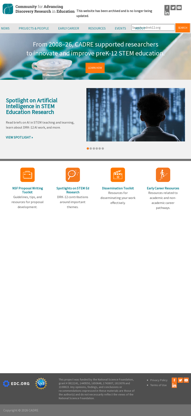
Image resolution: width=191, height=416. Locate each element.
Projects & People (34, 28)
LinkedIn (167, 12)
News (5, 28)
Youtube (179, 7)
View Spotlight (18, 137)
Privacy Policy (159, 380)
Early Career (68, 28)
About (140, 28)
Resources (97, 28)
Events (120, 28)
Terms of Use (158, 385)
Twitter (173, 7)
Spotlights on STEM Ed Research (72, 190)
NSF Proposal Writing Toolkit (27, 190)
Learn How (95, 68)
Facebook (167, 7)
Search (182, 27)
